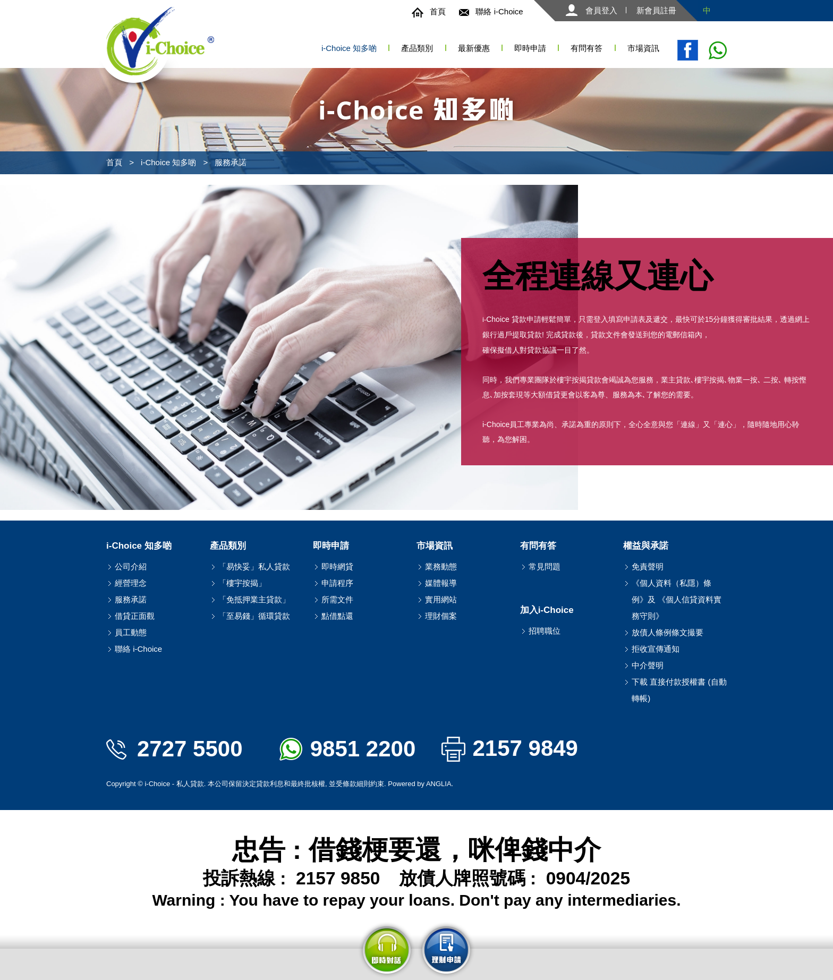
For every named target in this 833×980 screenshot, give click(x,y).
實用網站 (441, 599)
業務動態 (441, 566)
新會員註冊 (656, 10)
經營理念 (131, 582)
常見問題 (544, 566)
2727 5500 (174, 748)
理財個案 (441, 615)
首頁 (429, 11)
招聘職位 (544, 630)
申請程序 (337, 582)
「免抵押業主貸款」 (254, 599)
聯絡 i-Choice (491, 11)
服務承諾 (230, 162)
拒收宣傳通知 (655, 648)
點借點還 (337, 615)
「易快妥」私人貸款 (254, 566)
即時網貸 (337, 566)
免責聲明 (648, 566)
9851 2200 (347, 748)
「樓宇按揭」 (242, 582)
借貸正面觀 (135, 615)
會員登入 (591, 10)
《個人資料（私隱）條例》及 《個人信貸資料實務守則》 (676, 599)
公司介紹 (131, 566)
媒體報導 (441, 582)
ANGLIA (439, 784)
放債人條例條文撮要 (667, 632)
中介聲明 (648, 665)
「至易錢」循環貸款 (254, 615)
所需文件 (337, 599)
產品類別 (417, 48)
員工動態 (131, 632)
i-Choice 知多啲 (168, 162)
